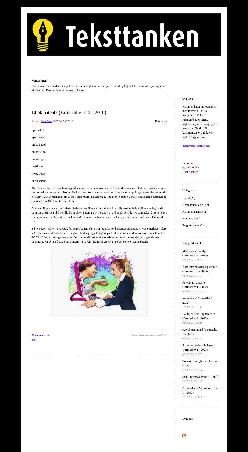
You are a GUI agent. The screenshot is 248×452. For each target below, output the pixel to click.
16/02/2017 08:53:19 (63, 121)
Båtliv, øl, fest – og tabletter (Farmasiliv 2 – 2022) (198, 318)
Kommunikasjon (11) (194, 211)
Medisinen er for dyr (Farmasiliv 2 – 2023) (195, 255)
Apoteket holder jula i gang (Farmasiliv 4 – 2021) (198, 350)
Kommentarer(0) (41, 335)
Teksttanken (38, 74)
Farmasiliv (161, 121)
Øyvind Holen (190, 167)
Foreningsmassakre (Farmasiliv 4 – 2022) (195, 287)
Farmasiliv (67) (191, 218)
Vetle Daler (46, 121)
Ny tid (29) (188, 198)
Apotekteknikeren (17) (195, 205)
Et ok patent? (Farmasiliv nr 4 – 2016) (69, 112)
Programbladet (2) (193, 225)
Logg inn (187, 418)
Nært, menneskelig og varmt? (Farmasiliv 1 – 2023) (199, 271)
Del (33, 339)
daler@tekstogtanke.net (196, 145)
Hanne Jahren (190, 172)
